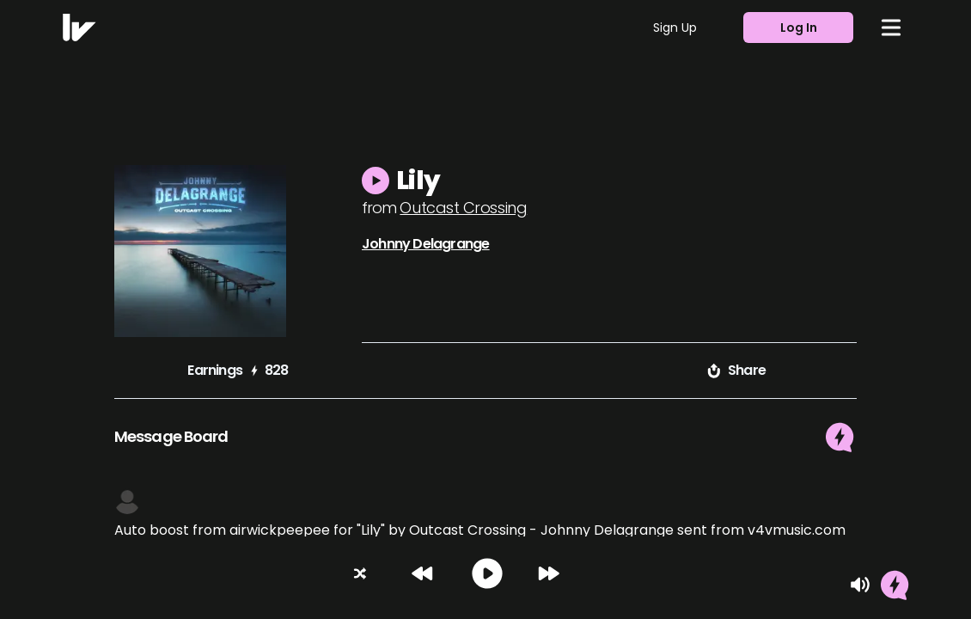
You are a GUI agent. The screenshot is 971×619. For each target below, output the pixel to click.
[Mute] (860, 584)
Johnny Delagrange (425, 244)
